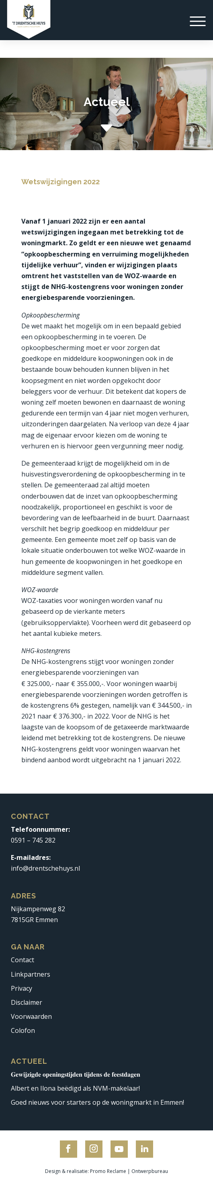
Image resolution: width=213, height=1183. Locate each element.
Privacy (21, 988)
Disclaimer (26, 1002)
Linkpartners (30, 974)
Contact (22, 959)
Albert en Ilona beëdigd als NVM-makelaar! (75, 1088)
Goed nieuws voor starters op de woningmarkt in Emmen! (97, 1102)
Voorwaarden (31, 1016)
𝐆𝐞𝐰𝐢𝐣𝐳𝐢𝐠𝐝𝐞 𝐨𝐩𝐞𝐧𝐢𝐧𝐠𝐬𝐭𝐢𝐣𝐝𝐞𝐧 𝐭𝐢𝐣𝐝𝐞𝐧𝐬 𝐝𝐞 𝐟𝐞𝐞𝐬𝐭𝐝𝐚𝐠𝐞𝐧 (75, 1074)
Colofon (23, 1030)
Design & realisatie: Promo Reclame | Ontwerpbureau (106, 1171)
